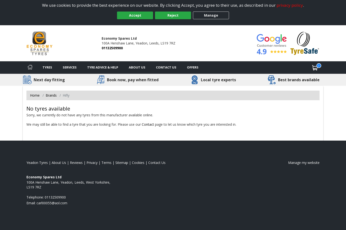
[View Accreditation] (305, 43)
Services (70, 67)
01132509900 (112, 48)
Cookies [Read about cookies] (138, 162)
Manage (211, 15)
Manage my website (304, 162)
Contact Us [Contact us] (166, 67)
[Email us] (52, 203)
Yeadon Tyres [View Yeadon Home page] (37, 162)
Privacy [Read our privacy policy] (92, 162)
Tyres (47, 67)
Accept (135, 15)
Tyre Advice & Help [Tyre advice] (102, 67)
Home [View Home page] (35, 95)
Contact (148, 124)
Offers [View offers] (192, 67)
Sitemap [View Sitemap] (121, 162)
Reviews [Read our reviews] (76, 162)
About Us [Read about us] (59, 162)
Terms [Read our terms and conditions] (106, 162)
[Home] (30, 67)
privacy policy (290, 5)
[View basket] (315, 67)
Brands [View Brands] (51, 95)
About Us (137, 67)
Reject (173, 15)
